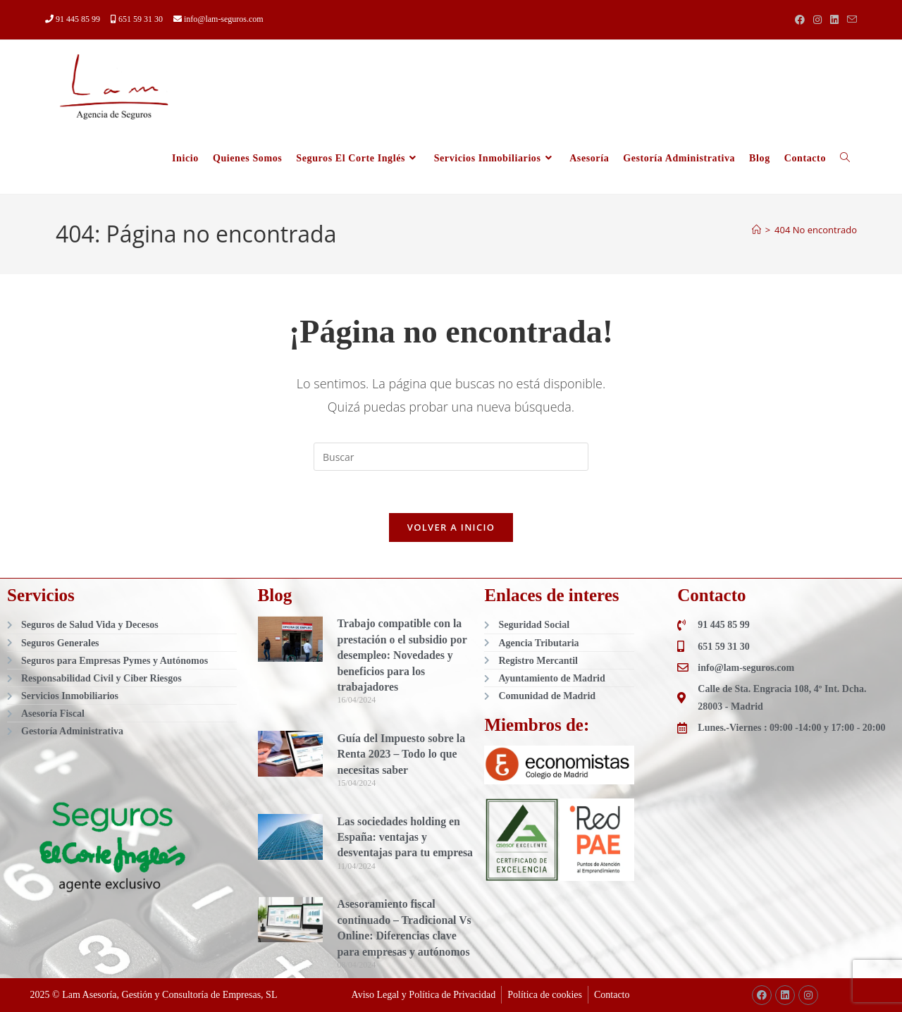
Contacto (711, 595)
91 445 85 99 (73, 19)
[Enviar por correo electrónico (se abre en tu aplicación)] (850, 20)
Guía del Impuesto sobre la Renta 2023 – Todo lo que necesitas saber (402, 755)
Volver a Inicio (451, 528)
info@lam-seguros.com (218, 19)
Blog (275, 595)
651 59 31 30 (138, 19)
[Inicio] (756, 229)
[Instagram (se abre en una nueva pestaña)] (817, 20)
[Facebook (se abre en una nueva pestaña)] (800, 20)
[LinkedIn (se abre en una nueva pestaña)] (834, 20)
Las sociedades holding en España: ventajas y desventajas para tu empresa (405, 838)
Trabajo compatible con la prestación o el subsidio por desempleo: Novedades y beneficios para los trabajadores (402, 655)
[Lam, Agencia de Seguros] (785, 857)
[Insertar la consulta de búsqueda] (451, 457)
